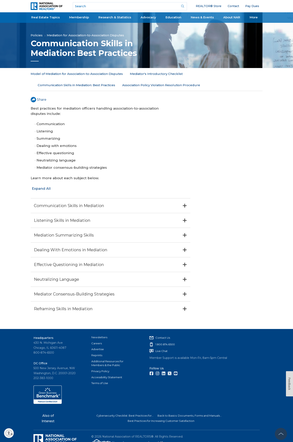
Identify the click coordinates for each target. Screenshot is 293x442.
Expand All (41, 177)
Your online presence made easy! (137, 431)
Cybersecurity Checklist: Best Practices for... (124, 404)
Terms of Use (99, 371)
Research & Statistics (114, 17)
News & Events (202, 17)
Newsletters (99, 326)
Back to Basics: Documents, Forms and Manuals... (189, 404)
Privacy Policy (100, 359)
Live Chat (161, 339)
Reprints (96, 344)
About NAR (231, 17)
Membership (79, 17)
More (254, 17)
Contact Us (162, 326)
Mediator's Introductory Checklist (156, 74)
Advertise (97, 337)
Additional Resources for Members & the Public (107, 352)
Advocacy (148, 17)
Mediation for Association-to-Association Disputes (85, 35)
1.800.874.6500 (165, 333)
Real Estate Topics (45, 17)
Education (173, 17)
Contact (233, 6)
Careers (96, 332)
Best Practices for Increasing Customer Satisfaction (161, 409)
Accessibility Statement (106, 366)
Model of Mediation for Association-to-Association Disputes (77, 74)
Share (38, 88)
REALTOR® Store (208, 6)
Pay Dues (252, 6)
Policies (37, 35)
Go (182, 6)
